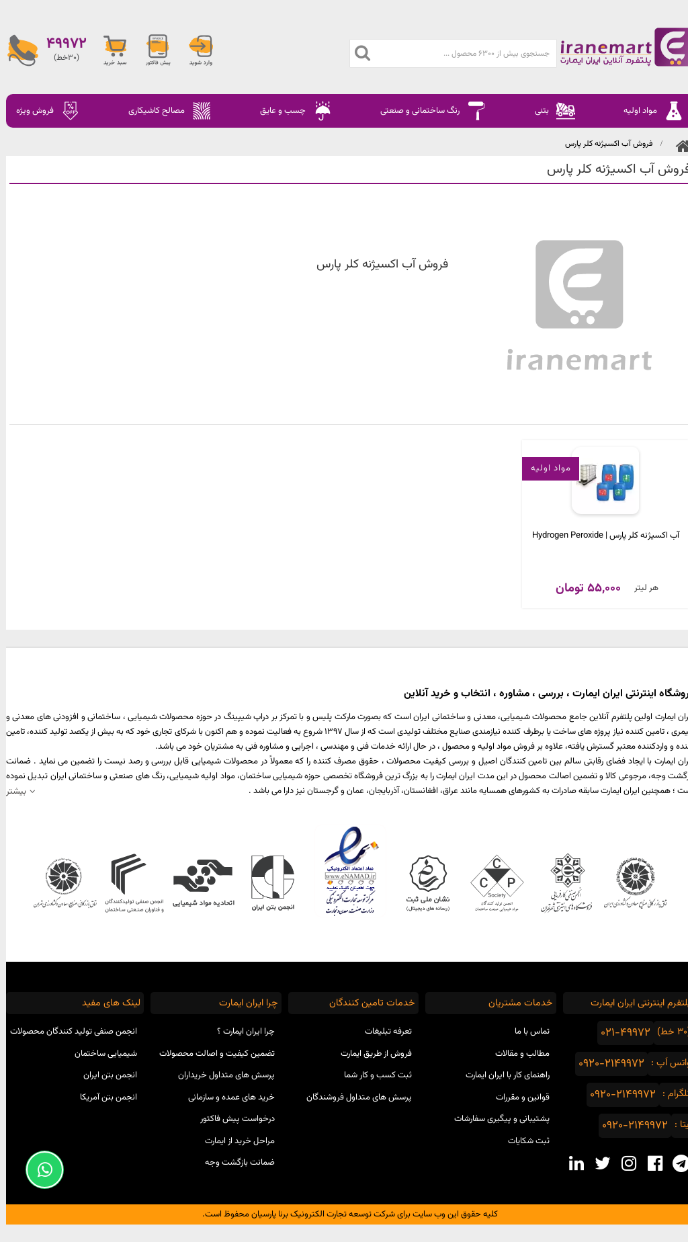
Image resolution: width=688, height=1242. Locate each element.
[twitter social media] (596, 1163)
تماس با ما (526, 1031)
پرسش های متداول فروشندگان (353, 1097)
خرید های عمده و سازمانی (225, 1097)
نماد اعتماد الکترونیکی (344, 871)
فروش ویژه (42, 111)
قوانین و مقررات (517, 1097)
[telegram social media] (675, 1163)
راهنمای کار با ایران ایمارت (502, 1075)
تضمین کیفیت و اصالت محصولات (211, 1054)
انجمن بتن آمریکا (102, 1097)
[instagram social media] (622, 1163)
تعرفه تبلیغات (382, 1031)
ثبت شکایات (523, 1141)
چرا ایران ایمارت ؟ (240, 1031)
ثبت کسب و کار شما (372, 1075)
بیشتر (10, 791)
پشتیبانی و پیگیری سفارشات (496, 1119)
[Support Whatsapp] (38, 1169)
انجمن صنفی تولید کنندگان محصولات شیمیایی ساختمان (67, 1043)
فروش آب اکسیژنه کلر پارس (602, 144)
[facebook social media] (649, 1163)
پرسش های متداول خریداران (220, 1075)
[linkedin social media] (570, 1163)
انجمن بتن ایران (104, 1075)
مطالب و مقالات (516, 1054)
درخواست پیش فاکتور (231, 1119)
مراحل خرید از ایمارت (234, 1141)
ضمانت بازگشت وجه (234, 1162)
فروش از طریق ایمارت (370, 1054)
